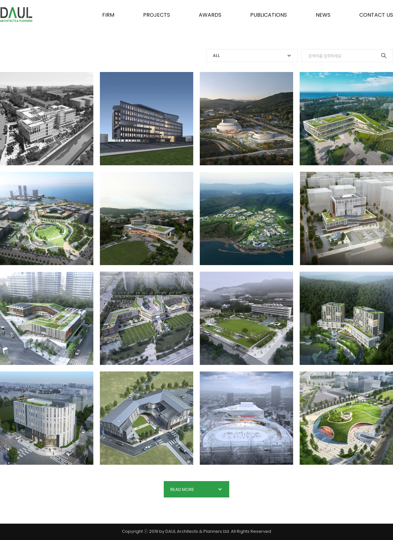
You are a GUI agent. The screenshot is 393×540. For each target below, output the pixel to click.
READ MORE (196, 489)
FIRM (108, 15)
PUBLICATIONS (268, 15)
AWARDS (210, 15)
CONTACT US (376, 15)
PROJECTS (156, 15)
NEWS (323, 15)
